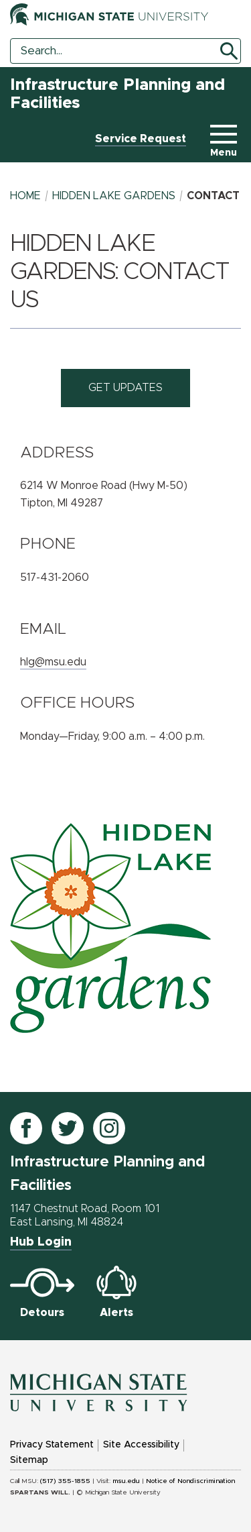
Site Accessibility (141, 1444)
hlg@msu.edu (53, 662)
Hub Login (41, 1242)
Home (25, 195)
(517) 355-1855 (65, 1481)
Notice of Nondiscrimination (190, 1481)
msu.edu (126, 1481)
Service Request (140, 138)
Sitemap (29, 1460)
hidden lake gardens (113, 195)
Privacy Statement (52, 1444)
